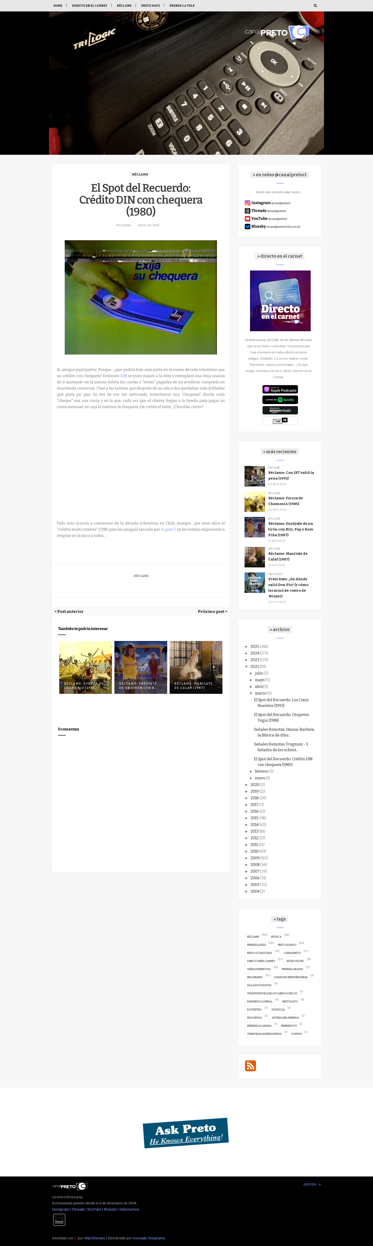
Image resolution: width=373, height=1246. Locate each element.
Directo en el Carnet (89, 5)
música (276, 936)
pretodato (275, 574)
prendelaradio (292, 969)
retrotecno (295, 961)
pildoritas (254, 1017)
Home (57, 5)
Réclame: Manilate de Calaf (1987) (193, 686)
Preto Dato (150, 5)
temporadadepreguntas (264, 1034)
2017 (254, 804)
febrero (261, 771)
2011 (254, 844)
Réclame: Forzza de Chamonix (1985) (84, 686)
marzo (260, 693)
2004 (255, 891)
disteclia (278, 1009)
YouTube (94, 1209)
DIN (123, 376)
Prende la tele (182, 5)
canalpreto (292, 953)
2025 (254, 646)
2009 (255, 858)
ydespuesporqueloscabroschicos (272, 993)
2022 (254, 666)
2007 (255, 871)
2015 (254, 818)
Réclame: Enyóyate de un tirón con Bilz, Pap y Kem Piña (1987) (290, 529)
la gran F (168, 529)
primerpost (289, 1025)
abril (259, 686)
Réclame (124, 5)
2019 (254, 791)
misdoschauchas (259, 953)
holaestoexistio (259, 985)
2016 (254, 811)
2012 (254, 838)
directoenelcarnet (261, 961)
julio (259, 673)
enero (260, 778)
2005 (255, 884)
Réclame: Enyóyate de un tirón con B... (138, 686)
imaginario (255, 977)
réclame (140, 174)
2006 (255, 878)
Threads (78, 1209)
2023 (254, 660)
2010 (254, 851)
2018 (254, 798)
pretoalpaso (287, 944)
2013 (254, 831)
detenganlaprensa (285, 1017)
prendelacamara (259, 1025)
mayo (260, 680)
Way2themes (94, 1238)
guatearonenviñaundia (291, 977)
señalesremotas (259, 969)
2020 (255, 784)
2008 (255, 864)
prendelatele (256, 944)
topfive (296, 1034)
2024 (254, 653)
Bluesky (110, 1209)
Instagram (60, 1209)
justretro (254, 1009)
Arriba (312, 1184)
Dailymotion (129, 1209)
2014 (254, 824)
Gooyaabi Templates (149, 1238)
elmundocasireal (260, 1001)
